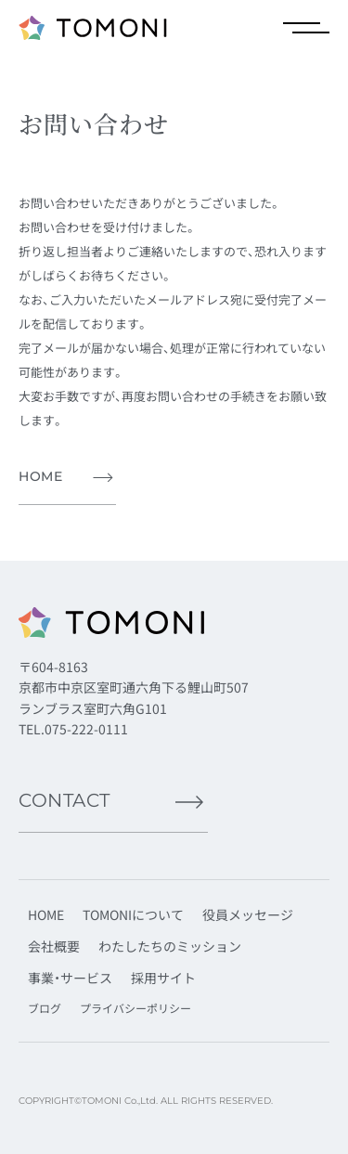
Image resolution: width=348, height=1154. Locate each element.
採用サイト (163, 977)
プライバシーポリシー (135, 1008)
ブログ (44, 1008)
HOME (46, 914)
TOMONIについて (133, 914)
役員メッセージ (247, 914)
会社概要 (54, 946)
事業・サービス (70, 977)
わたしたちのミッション (169, 946)
